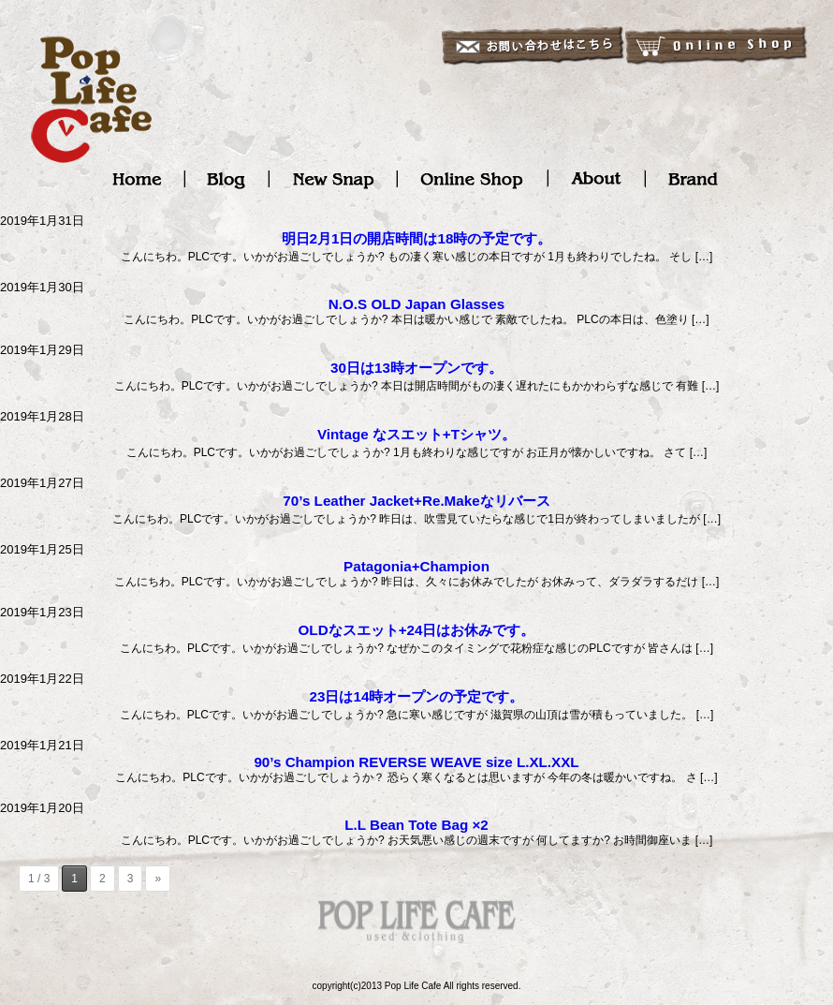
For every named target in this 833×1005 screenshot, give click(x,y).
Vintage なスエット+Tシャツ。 (416, 434)
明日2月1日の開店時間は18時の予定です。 (417, 238)
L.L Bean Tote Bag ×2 (416, 825)
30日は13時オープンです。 (416, 368)
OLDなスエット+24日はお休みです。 (417, 630)
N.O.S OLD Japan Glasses (416, 304)
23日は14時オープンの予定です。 (417, 696)
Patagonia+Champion (416, 566)
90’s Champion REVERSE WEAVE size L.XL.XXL (416, 762)
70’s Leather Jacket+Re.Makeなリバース (416, 501)
